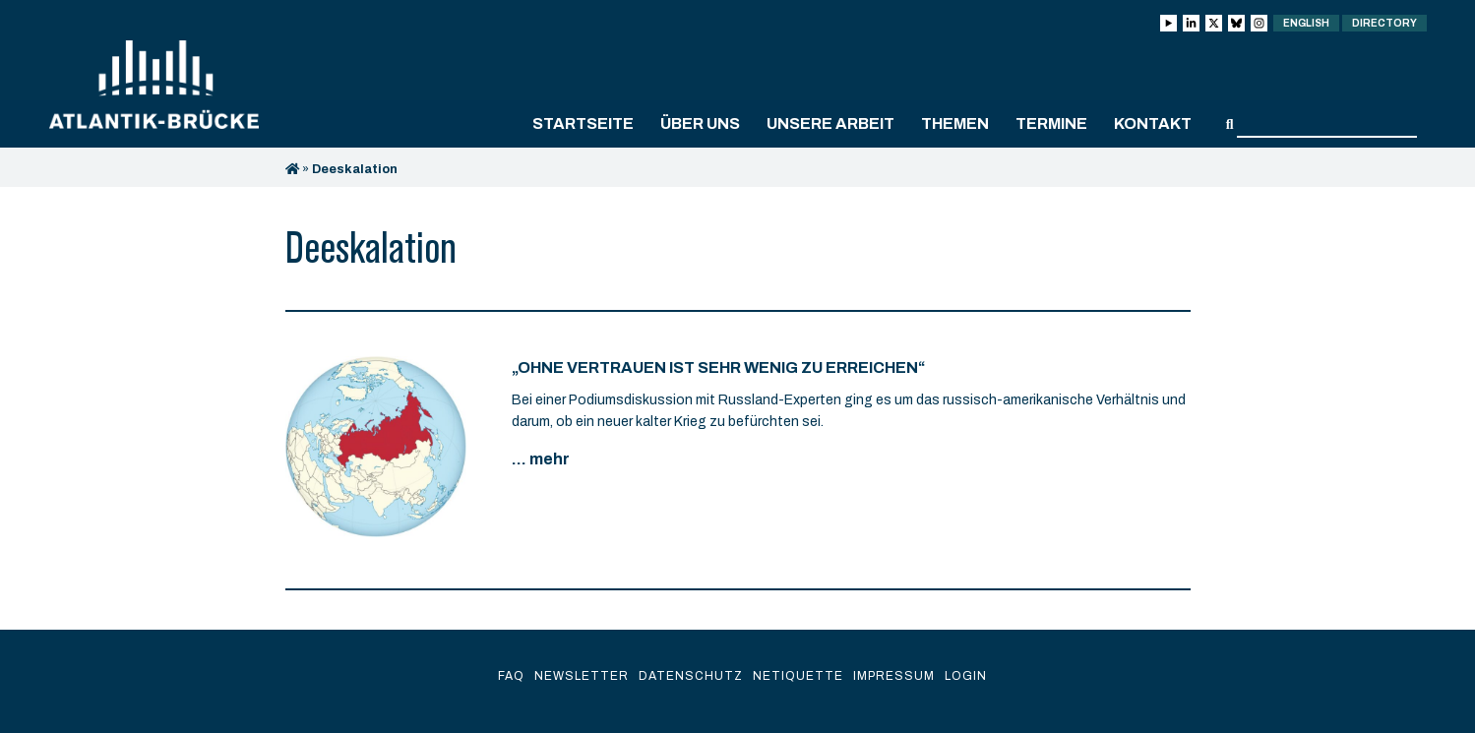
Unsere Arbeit (830, 123)
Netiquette (798, 676)
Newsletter (581, 676)
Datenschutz (691, 676)
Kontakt (1153, 123)
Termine (1051, 123)
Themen (955, 123)
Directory (1384, 23)
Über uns (700, 123)
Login (966, 676)
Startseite (583, 123)
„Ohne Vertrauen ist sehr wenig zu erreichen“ (718, 367)
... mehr (541, 459)
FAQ (511, 676)
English (1306, 23)
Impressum (894, 676)
